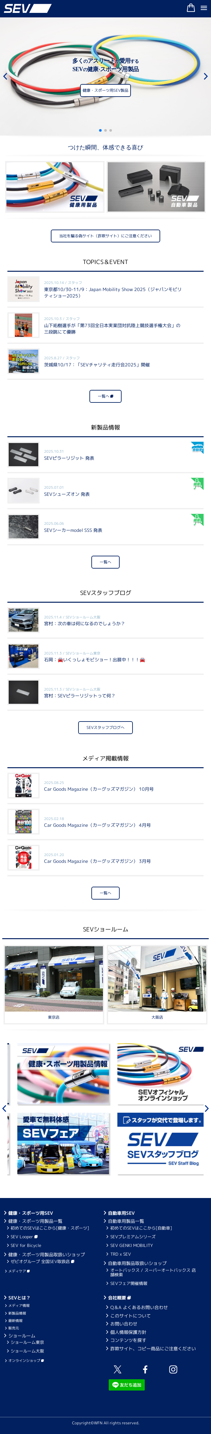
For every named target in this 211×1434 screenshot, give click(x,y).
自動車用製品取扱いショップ (137, 1263)
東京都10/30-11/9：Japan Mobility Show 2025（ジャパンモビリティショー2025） (113, 289)
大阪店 (157, 1017)
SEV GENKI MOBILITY (131, 1245)
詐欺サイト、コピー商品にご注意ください (153, 1348)
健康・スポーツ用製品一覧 (35, 1221)
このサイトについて (130, 1316)
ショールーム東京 (27, 1342)
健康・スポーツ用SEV (30, 1213)
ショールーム (21, 1336)
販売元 (13, 1328)
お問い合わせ (123, 1324)
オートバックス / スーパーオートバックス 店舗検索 (153, 1272)
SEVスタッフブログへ (105, 727)
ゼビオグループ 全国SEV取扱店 (42, 1261)
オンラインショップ (26, 1360)
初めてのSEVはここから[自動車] (141, 1228)
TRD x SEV (120, 1254)
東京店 (54, 1017)
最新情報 (15, 1320)
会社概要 (119, 1298)
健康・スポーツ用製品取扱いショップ (46, 1254)
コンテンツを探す (128, 1340)
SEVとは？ (19, 1298)
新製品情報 (17, 1313)
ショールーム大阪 (27, 1351)
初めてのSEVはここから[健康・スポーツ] (50, 1228)
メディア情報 (19, 1305)
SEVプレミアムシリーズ (133, 1237)
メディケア (19, 1271)
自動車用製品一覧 (126, 1221)
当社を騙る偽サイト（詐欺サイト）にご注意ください (105, 236)
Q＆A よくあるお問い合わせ (139, 1307)
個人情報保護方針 (128, 1332)
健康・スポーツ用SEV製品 (105, 92)
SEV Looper (24, 1237)
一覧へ (105, 396)
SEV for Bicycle (26, 1245)
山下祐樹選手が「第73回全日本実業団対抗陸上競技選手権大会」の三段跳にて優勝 (112, 325)
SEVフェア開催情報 (128, 1283)
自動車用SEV (121, 1213)
